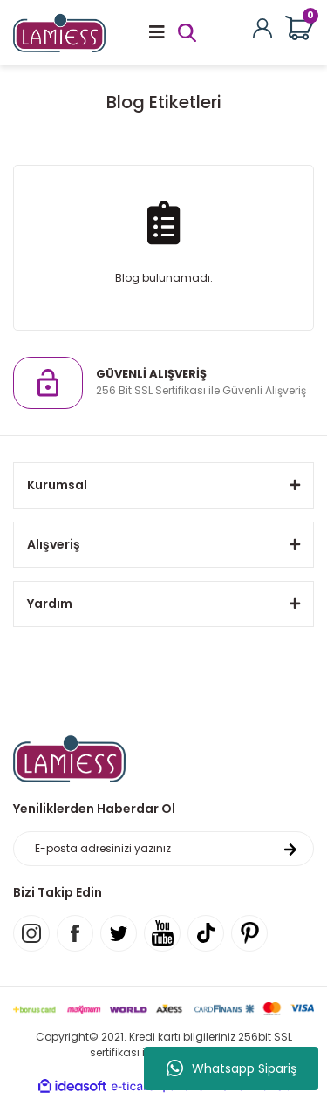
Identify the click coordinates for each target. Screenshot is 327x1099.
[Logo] (59, 31)
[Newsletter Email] (163, 848)
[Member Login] (262, 26)
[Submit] (290, 848)
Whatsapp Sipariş (231, 1068)
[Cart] (299, 28)
